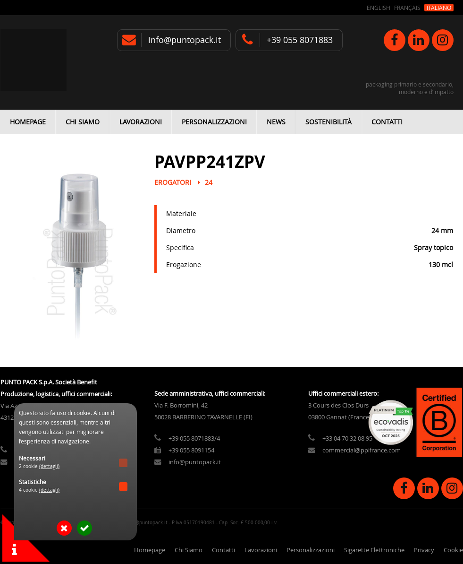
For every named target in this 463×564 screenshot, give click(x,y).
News (276, 121)
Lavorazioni (140, 121)
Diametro (180, 230)
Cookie (453, 550)
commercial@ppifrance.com (361, 450)
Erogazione (183, 264)
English (378, 7)
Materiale (181, 213)
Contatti (387, 121)
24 (208, 182)
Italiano (439, 7)
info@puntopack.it (184, 40)
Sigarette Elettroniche (374, 550)
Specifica (180, 247)
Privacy (424, 550)
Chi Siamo (83, 121)
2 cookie (39, 466)
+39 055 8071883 (300, 40)
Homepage (28, 121)
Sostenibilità (328, 121)
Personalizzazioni (214, 121)
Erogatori (172, 182)
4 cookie (39, 490)
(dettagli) (49, 466)
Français (407, 7)
